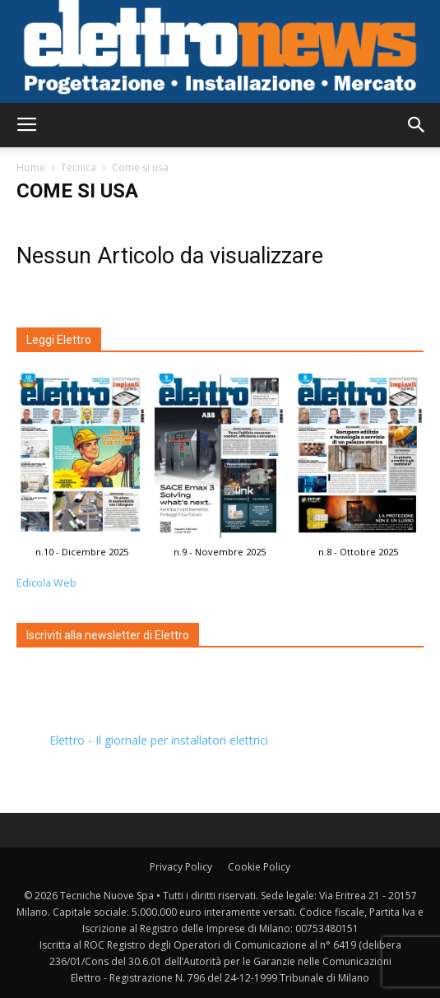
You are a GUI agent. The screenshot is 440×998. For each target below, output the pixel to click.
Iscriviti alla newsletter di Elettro (107, 635)
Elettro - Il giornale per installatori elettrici (158, 740)
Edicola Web (46, 583)
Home (30, 167)
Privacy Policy (181, 867)
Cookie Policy (259, 867)
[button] (417, 125)
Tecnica (78, 167)
